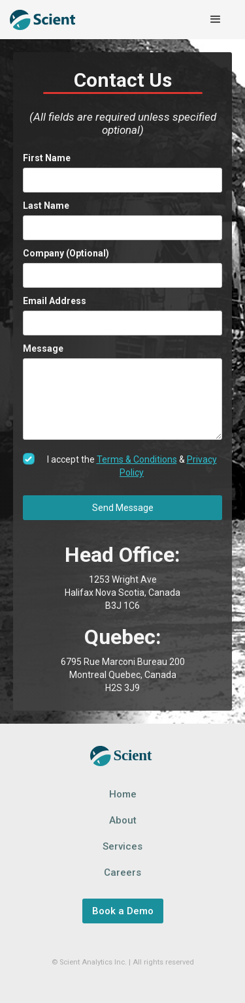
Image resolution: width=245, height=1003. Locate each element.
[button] (215, 19)
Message (43, 348)
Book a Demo (123, 911)
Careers (122, 872)
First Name (47, 158)
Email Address (54, 301)
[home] (42, 20)
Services (122, 846)
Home (123, 794)
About (123, 820)
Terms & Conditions (137, 459)
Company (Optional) (66, 253)
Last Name (46, 205)
